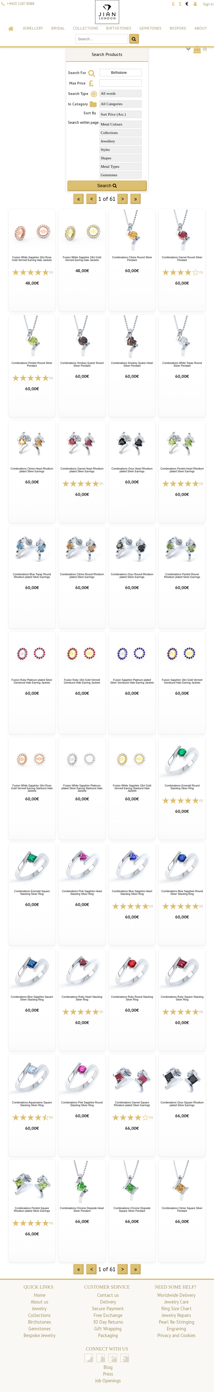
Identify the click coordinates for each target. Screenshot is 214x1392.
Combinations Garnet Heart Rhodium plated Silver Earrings (82, 470)
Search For (82, 73)
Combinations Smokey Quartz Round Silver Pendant (81, 364)
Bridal (58, 28)
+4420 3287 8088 (20, 3)
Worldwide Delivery (176, 1295)
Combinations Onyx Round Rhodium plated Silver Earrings (132, 575)
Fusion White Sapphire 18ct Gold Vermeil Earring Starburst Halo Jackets (132, 788)
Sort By (89, 113)
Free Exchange (107, 1315)
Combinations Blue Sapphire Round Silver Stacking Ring (182, 892)
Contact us (108, 1295)
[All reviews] (30, 271)
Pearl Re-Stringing (176, 1322)
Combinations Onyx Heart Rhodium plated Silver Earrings (131, 470)
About (201, 28)
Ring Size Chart (176, 1308)
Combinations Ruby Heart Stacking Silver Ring (82, 998)
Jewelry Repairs (176, 1315)
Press (108, 1374)
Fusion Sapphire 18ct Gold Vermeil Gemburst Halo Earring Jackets (182, 681)
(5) (51, 1117)
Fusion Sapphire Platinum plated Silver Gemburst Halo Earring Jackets (132, 681)
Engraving (176, 1329)
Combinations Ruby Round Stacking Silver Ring (132, 998)
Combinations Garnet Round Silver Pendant (182, 258)
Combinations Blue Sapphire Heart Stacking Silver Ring (132, 892)
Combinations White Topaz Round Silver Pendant (182, 364)
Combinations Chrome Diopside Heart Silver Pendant (82, 1209)
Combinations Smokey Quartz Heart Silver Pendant (132, 364)
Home (39, 1295)
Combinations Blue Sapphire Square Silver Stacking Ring (32, 998)
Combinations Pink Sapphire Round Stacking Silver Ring (82, 1104)
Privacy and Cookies (176, 1335)
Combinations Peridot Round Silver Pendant (31, 364)
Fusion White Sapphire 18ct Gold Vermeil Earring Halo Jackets (82, 258)
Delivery (108, 1302)
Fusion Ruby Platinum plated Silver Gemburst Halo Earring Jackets (31, 681)
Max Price (82, 83)
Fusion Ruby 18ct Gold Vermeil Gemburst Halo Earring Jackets (82, 681)
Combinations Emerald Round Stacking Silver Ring (182, 787)
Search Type (83, 93)
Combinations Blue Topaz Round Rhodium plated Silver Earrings (32, 575)
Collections (85, 28)
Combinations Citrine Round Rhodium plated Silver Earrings (82, 575)
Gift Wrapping (108, 1329)
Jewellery (33, 28)
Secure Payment (108, 1308)
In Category (83, 104)
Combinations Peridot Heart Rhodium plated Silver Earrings (182, 470)
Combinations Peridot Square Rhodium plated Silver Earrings (32, 1209)
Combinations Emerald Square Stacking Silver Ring (32, 892)
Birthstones (118, 28)
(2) (101, 483)
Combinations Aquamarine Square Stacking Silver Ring (32, 1104)
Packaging (108, 1335)
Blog (108, 1367)
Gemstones (150, 28)
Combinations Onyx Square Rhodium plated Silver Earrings (182, 1104)
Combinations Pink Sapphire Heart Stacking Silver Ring (82, 892)
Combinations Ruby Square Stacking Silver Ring (182, 998)
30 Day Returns (108, 1322)
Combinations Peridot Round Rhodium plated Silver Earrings (182, 575)
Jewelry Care (176, 1302)
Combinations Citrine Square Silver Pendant (182, 1209)
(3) (201, 1011)
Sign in (208, 4)
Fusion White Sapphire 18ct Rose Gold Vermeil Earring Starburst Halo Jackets (32, 788)
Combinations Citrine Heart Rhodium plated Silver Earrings (32, 470)
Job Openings (108, 1381)
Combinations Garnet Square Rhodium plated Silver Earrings (132, 1104)
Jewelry (39, 1308)
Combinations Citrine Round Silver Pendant (132, 258)
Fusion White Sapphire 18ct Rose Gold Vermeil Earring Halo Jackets (32, 258)
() (199, 49)
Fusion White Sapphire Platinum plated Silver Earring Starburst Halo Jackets (82, 788)
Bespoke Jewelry (39, 1335)
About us (39, 1302)
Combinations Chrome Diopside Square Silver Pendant (132, 1209)
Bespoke (178, 28)
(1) (51, 272)
